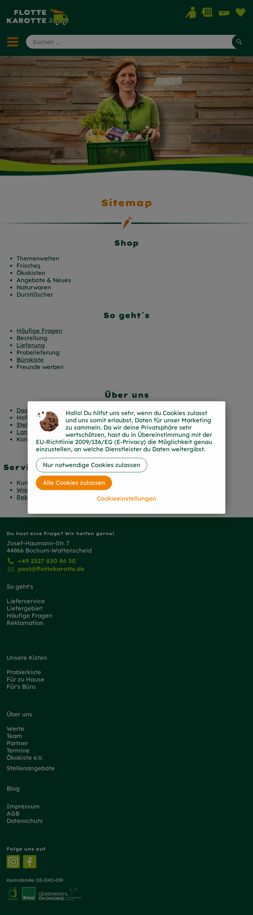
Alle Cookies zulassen (74, 482)
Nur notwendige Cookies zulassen (91, 465)
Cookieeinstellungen (126, 498)
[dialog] (126, 457)
